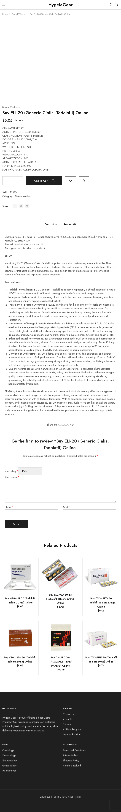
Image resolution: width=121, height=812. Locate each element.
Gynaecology (9, 765)
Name (9, 507)
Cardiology (8, 750)
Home (5, 14)
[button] (84, 180)
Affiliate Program (72, 729)
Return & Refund (72, 765)
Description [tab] (51, 224)
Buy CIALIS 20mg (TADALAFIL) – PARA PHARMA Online (60, 662)
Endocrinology (9, 760)
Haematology (9, 770)
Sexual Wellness (19, 14)
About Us (68, 719)
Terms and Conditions (74, 750)
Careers (67, 724)
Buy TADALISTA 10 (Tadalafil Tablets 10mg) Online (101, 602)
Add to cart (44, 181)
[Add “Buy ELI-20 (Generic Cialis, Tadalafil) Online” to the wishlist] (70, 180)
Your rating (11, 471)
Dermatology (9, 755)
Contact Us (68, 714)
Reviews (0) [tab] (70, 224)
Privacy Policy (70, 755)
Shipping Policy (71, 760)
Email (66, 507)
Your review (12, 477)
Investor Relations (72, 734)
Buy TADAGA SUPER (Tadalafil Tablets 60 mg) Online (60, 599)
